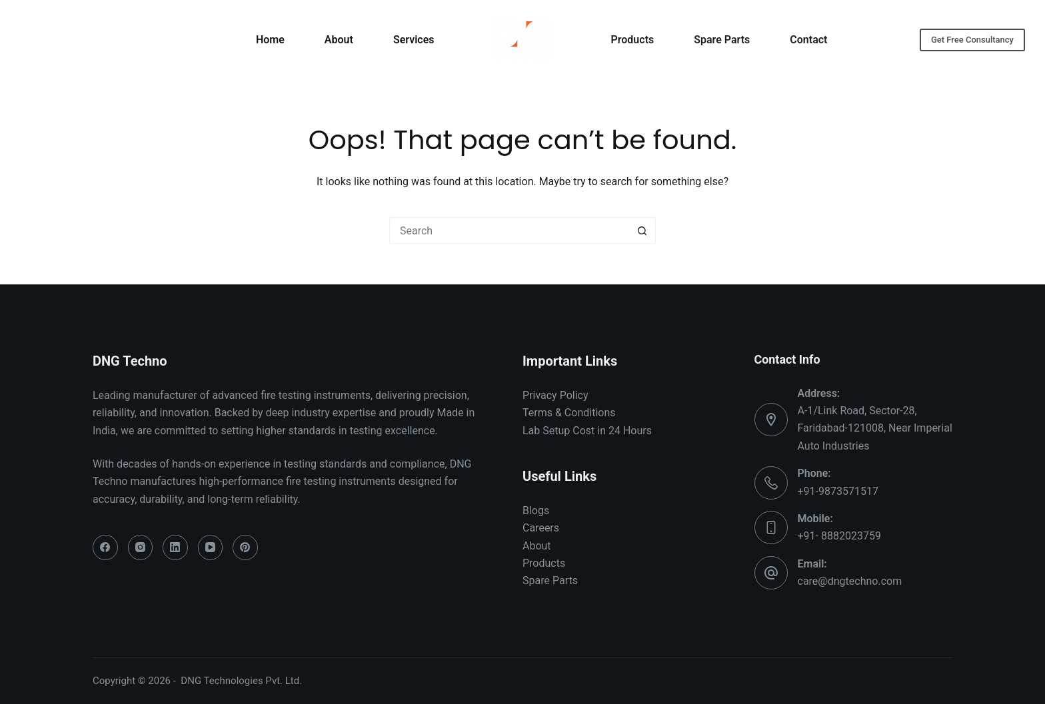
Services (414, 39)
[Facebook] (105, 547)
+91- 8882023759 (839, 535)
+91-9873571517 (838, 491)
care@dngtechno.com (850, 581)
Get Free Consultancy (972, 40)
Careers (540, 528)
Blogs (535, 510)
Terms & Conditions (569, 412)
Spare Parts (722, 39)
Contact (808, 39)
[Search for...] (509, 230)
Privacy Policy (555, 395)
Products (632, 39)
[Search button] (642, 230)
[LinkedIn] (175, 547)
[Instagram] (140, 547)
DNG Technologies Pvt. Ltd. (241, 681)
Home (270, 39)
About (339, 39)
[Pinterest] (245, 547)
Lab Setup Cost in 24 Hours (587, 430)
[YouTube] (210, 547)
